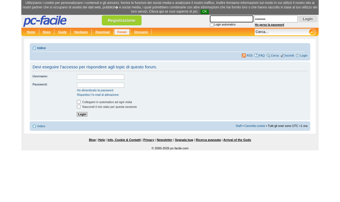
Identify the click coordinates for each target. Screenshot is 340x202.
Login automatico (225, 24)
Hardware (81, 32)
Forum (122, 32)
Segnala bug (184, 139)
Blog (92, 139)
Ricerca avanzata (208, 139)
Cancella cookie (254, 125)
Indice (41, 48)
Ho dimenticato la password (95, 90)
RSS (250, 55)
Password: (40, 84)
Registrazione (121, 20)
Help (101, 139)
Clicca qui (156, 11)
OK (204, 11)
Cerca (275, 55)
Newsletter (165, 139)
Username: (40, 76)
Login (303, 55)
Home (31, 32)
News (47, 32)
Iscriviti (289, 55)
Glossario (141, 32)
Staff (239, 125)
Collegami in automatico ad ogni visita (104, 102)
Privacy (148, 139)
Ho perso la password (269, 24)
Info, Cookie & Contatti (124, 139)
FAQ (262, 55)
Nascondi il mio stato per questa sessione (107, 106)
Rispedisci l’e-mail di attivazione (98, 94)
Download (102, 32)
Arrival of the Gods (237, 139)
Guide (62, 32)
